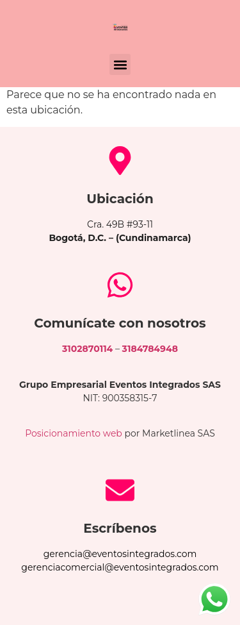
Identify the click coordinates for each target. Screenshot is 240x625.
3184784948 (150, 348)
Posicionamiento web (73, 433)
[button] (120, 64)
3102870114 (87, 348)
